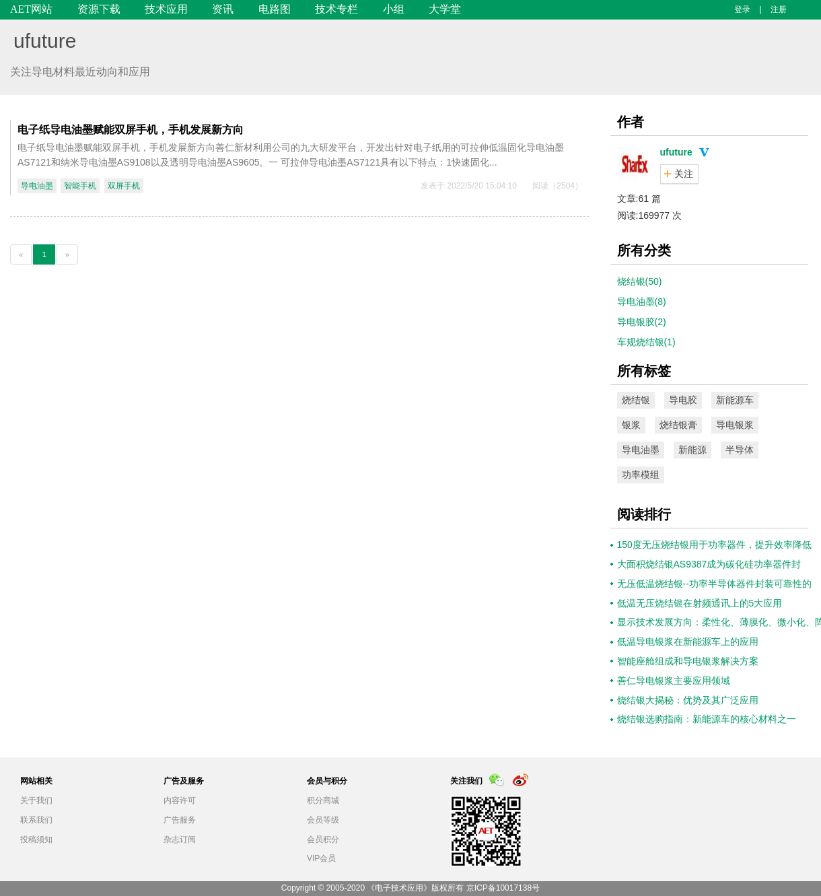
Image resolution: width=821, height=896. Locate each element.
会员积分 (323, 839)
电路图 (274, 9)
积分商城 (323, 800)
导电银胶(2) (641, 321)
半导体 (739, 449)
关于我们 (36, 800)
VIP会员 (321, 858)
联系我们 (36, 820)
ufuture (44, 41)
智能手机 (80, 186)
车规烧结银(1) (646, 342)
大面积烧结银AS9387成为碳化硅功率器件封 (709, 564)
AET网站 (31, 9)
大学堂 (445, 9)
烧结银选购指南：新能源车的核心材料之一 (706, 719)
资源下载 (98, 9)
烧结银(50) (639, 281)
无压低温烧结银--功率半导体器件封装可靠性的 (714, 583)
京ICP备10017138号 (503, 888)
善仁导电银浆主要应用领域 (673, 680)
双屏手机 (124, 186)
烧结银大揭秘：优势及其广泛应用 (687, 700)
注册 (779, 9)
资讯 (223, 9)
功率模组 (640, 474)
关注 (683, 173)
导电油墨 (37, 186)
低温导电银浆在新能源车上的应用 (687, 641)
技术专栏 (336, 9)
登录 (742, 9)
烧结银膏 (678, 424)
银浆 (631, 424)
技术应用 (166, 9)
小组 (393, 9)
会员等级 (323, 820)
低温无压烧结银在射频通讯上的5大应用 (700, 603)
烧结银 (636, 399)
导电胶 (683, 399)
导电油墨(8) (641, 301)
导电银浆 (735, 424)
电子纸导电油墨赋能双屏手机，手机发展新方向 (130, 129)
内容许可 (180, 800)
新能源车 (735, 399)
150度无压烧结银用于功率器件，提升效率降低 (714, 544)
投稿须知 (36, 839)
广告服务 (180, 820)
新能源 (692, 449)
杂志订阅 (180, 839)
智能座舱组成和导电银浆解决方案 (687, 661)
